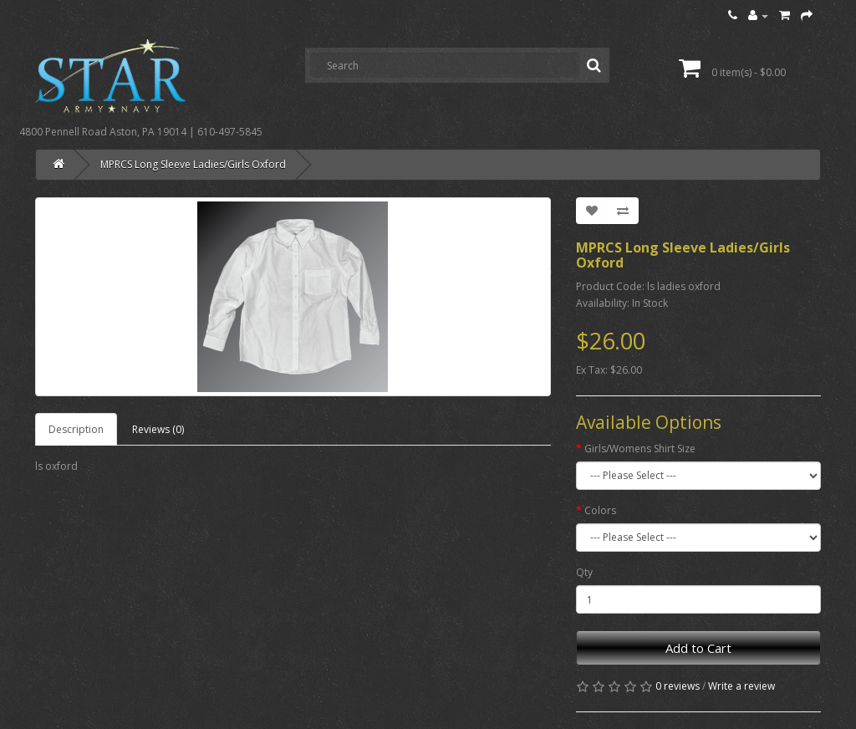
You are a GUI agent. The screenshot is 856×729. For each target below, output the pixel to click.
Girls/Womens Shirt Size (640, 448)
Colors (600, 510)
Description (76, 429)
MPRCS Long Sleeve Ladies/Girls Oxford (193, 164)
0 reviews (677, 686)
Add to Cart (698, 648)
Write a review (741, 686)
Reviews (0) (158, 429)
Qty (584, 572)
